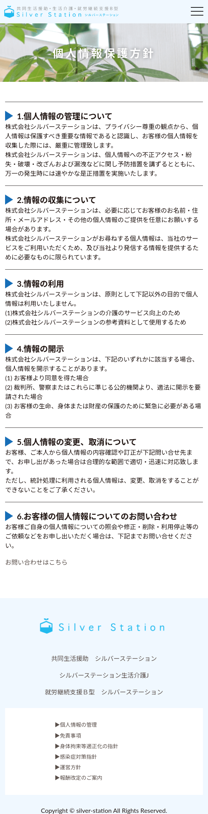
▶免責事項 (68, 736)
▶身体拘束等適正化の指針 (86, 746)
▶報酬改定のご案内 (78, 778)
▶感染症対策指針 (76, 757)
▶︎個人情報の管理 (76, 725)
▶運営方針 (68, 767)
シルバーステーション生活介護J (104, 675)
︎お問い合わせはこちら (36, 562)
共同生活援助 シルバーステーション (104, 658)
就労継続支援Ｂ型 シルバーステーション (104, 692)
